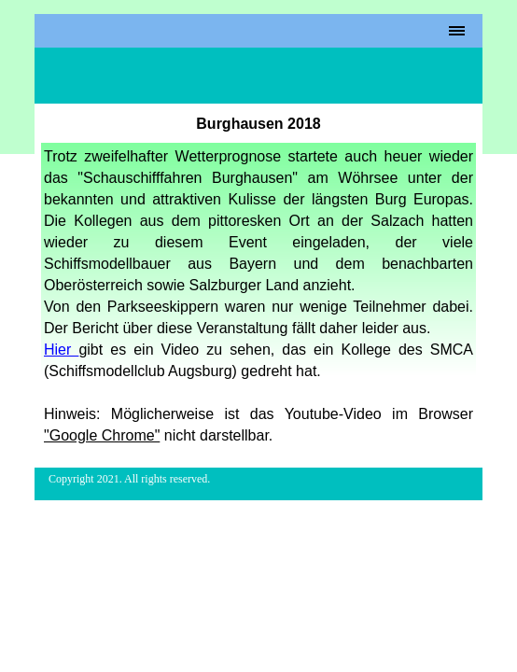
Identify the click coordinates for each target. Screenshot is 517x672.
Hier (61, 349)
